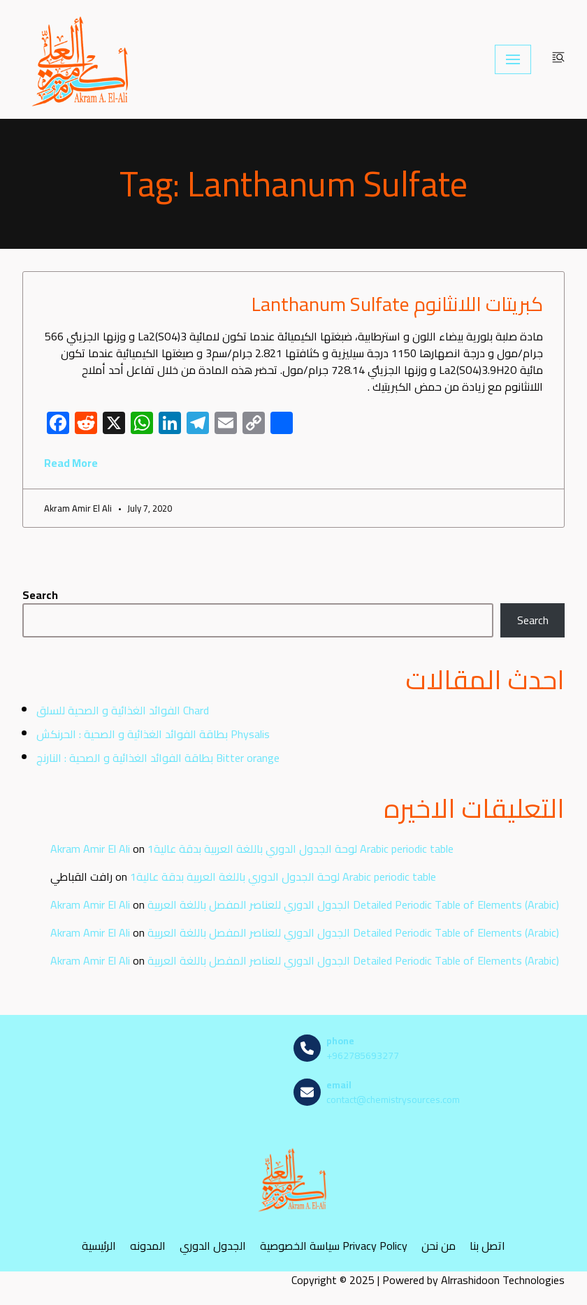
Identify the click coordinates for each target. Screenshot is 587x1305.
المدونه (148, 1246)
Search (40, 594)
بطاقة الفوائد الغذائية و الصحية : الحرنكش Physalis (153, 733)
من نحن (438, 1246)
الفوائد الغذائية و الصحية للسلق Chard (122, 710)
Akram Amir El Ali (90, 848)
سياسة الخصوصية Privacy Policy (333, 1246)
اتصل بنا (487, 1246)
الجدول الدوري (213, 1246)
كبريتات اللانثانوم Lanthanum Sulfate (397, 304)
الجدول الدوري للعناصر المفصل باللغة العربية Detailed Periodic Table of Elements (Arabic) (353, 904)
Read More (71, 462)
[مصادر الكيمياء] (81, 59)
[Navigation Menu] (513, 59)
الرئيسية (99, 1246)
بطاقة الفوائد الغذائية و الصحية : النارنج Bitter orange (158, 757)
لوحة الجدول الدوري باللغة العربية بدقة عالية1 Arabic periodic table (300, 848)
